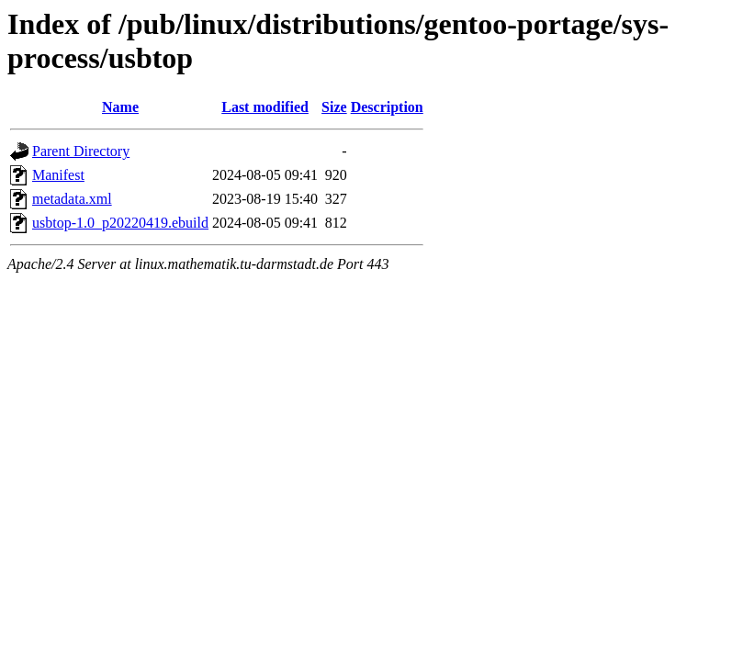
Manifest (58, 175)
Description (387, 107)
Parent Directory (80, 151)
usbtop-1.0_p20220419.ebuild (120, 222)
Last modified (265, 107)
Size (334, 107)
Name (120, 107)
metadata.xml (72, 199)
